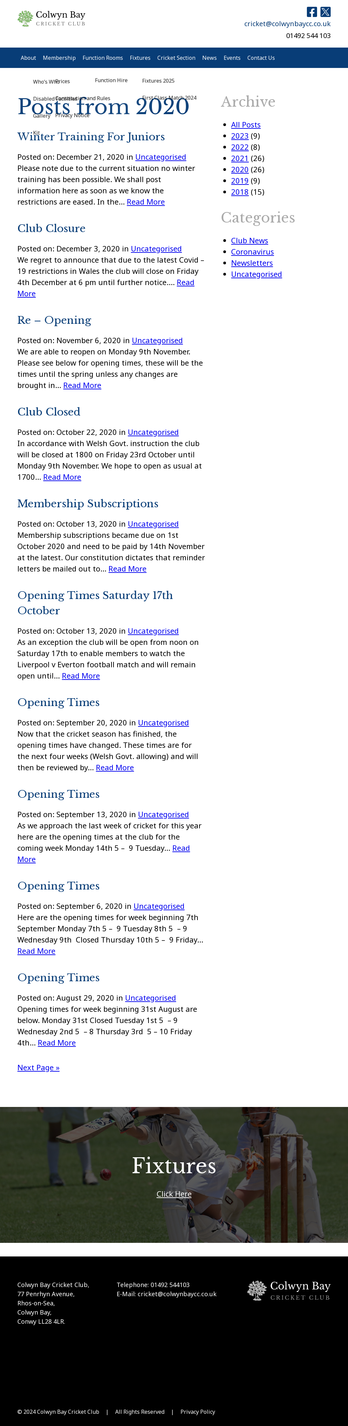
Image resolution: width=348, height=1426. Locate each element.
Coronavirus (252, 251)
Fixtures (140, 57)
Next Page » (38, 1067)
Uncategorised (160, 157)
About (28, 57)
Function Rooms (103, 57)
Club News (249, 240)
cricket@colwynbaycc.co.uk (287, 23)
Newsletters (252, 263)
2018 (240, 192)
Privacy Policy (197, 1411)
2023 (240, 135)
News (209, 57)
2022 (240, 147)
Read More (146, 201)
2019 (240, 180)
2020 (240, 169)
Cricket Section (176, 57)
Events (232, 57)
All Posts (246, 124)
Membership (59, 57)
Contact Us (261, 57)
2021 (240, 158)
